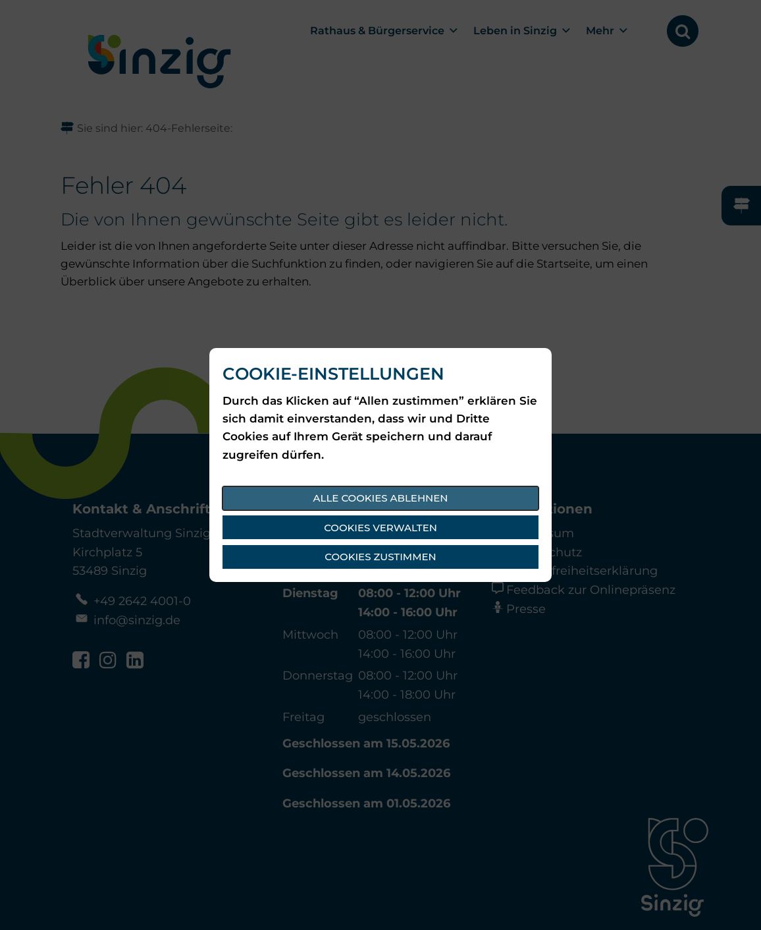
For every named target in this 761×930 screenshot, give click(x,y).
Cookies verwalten (380, 527)
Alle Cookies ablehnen (380, 498)
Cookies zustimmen (380, 556)
